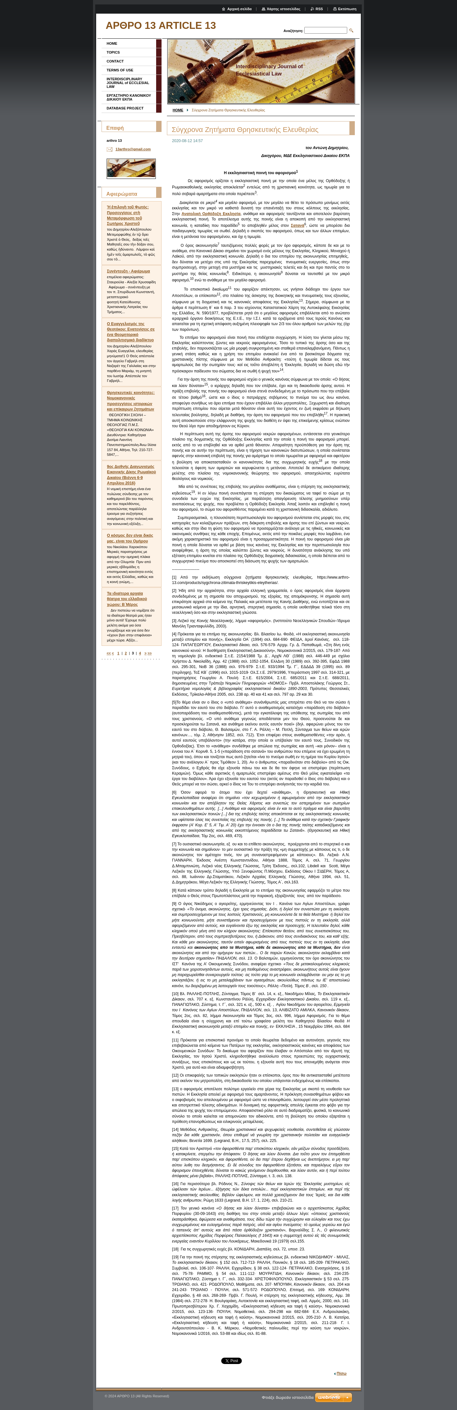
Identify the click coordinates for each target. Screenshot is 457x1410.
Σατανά (297, 225)
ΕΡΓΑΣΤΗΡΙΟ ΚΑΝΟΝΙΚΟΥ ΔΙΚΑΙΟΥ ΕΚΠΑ (129, 97)
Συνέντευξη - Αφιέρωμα (128, 271)
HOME (178, 110)
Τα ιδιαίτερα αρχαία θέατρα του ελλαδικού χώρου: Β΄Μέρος (127, 599)
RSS (319, 9)
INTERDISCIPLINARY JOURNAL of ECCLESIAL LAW (128, 83)
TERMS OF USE (120, 70)
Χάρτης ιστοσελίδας (284, 9)
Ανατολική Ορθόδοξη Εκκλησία (211, 214)
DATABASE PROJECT (125, 108)
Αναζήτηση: (293, 31)
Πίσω (342, 1373)
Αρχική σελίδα (239, 9)
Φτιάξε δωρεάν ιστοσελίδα (288, 1397)
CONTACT (115, 61)
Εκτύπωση (347, 9)
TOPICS (113, 52)
